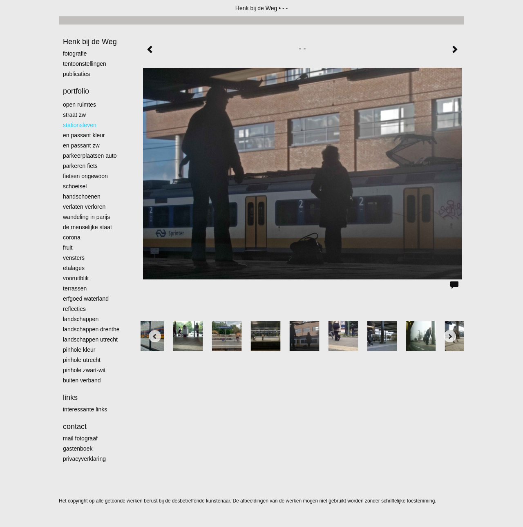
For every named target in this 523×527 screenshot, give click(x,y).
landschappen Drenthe (91, 329)
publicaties (76, 74)
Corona (71, 237)
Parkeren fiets (80, 166)
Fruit (67, 247)
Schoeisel (75, 186)
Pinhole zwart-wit (84, 370)
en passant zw (81, 145)
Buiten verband (82, 380)
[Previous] (155, 336)
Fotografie (75, 53)
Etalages (74, 268)
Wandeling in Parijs (86, 217)
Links (70, 397)
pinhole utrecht (82, 360)
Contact (75, 426)
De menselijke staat (87, 227)
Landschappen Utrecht (90, 339)
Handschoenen (82, 196)
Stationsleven (79, 125)
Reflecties (74, 309)
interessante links (85, 409)
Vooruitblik (76, 278)
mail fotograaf (80, 438)
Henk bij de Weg (256, 8)
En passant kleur (84, 135)
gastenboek (77, 448)
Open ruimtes (79, 104)
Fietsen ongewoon (85, 176)
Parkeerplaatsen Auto (90, 155)
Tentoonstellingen (84, 63)
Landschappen (80, 319)
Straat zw (74, 115)
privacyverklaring (84, 459)
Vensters (74, 258)
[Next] (450, 336)
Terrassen (75, 288)
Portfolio (76, 91)
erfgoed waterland (86, 298)
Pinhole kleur (79, 349)
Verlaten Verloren (84, 206)
